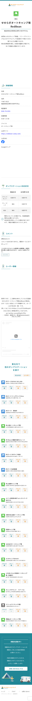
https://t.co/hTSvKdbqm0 (22, 308)
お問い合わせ (26, 691)
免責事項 (15, 694)
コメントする (5, 254)
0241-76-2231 (5, 111)
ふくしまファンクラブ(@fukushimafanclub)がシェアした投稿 (16, 354)
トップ (3, 691)
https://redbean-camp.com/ (11, 134)
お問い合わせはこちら (16, 669)
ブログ (13, 691)
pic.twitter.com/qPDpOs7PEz (16, 313)
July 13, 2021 (16, 316)
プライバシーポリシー (6, 694)
